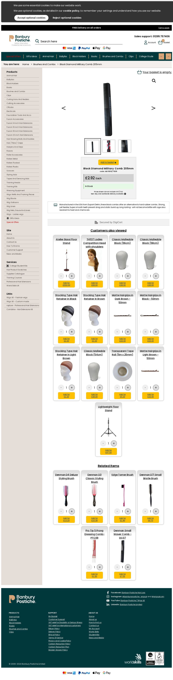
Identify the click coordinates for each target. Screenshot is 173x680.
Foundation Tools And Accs (19, 115)
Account (152, 42)
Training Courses (14, 277)
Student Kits (94, 634)
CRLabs (10, 107)
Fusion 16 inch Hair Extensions (19, 127)
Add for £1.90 (122, 519)
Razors (10, 151)
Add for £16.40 (122, 339)
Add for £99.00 (94, 284)
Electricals (11, 111)
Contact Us (12, 242)
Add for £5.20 (122, 395)
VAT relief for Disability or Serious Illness (65, 622)
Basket (166, 42)
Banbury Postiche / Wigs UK (133, 600)
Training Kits (12, 186)
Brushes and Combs (113, 56)
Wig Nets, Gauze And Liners (18, 210)
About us (93, 619)
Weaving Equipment (16, 190)
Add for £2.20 (66, 339)
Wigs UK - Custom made (18, 301)
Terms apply (163, 28)
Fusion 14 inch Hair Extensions (19, 123)
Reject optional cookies (67, 18)
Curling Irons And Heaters (18, 99)
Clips (131, 56)
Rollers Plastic (13, 166)
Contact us (94, 625)
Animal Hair (48, 56)
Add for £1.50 (94, 575)
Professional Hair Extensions (19, 281)
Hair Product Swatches (17, 269)
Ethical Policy (54, 634)
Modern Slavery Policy (58, 650)
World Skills (94, 631)
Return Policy (54, 628)
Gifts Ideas (31, 56)
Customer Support (15, 250)
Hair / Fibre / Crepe (15, 143)
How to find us (95, 622)
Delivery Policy (54, 631)
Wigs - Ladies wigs (15, 214)
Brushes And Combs (44, 64)
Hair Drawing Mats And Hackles (20, 139)
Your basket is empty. (154, 72)
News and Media (14, 254)
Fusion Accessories (15, 119)
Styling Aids (12, 174)
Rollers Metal (12, 158)
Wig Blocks (11, 198)
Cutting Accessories (15, 103)
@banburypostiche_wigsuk (134, 596)
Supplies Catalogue (15, 273)
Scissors (10, 170)
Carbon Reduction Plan (58, 647)
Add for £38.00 (122, 284)
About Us (10, 238)
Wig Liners (11, 206)
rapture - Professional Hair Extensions (23, 305)
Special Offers (13, 56)
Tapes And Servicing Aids (18, 178)
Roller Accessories (15, 154)
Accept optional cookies (31, 17)
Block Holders (79, 56)
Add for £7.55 (122, 575)
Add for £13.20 (66, 519)
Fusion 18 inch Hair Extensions (19, 131)
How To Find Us (13, 246)
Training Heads (13, 182)
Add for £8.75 (150, 519)
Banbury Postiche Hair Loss (133, 592)
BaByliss (63, 56)
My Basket (52, 616)
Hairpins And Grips (15, 147)
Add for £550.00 (66, 284)
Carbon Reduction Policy (59, 644)
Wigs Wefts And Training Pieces (20, 194)
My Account (94, 628)
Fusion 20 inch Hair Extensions (20, 135)
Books (94, 56)
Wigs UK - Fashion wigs (17, 297)
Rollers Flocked (13, 162)
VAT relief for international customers (64, 625)
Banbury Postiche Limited (131, 604)
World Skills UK (13, 285)
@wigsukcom (158, 596)
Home (25, 64)
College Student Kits (149, 56)
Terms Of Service (55, 637)
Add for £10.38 (94, 519)
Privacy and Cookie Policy (59, 640)
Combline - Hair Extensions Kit (20, 309)
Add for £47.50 (108, 451)
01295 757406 (160, 36)
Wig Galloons (13, 202)
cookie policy (71, 10)
